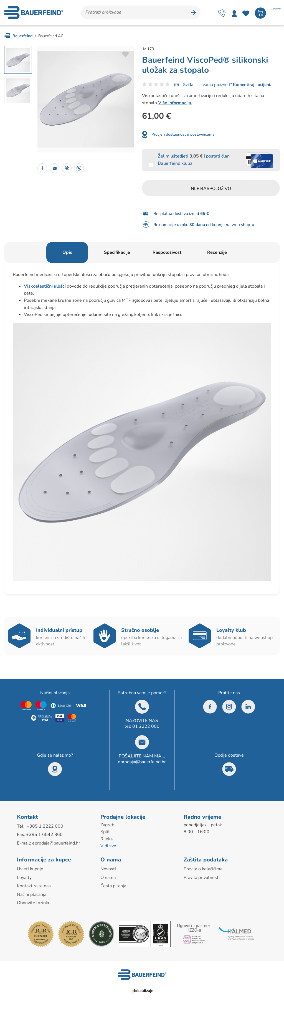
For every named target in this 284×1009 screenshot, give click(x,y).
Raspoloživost (167, 252)
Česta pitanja (113, 886)
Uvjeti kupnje (30, 869)
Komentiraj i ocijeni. (251, 84)
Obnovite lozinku (33, 903)
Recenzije (217, 252)
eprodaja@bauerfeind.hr (142, 762)
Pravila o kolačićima (203, 869)
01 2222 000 (145, 726)
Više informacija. (175, 103)
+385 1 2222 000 (45, 826)
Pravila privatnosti (202, 877)
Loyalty (24, 877)
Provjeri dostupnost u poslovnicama (183, 134)
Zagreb (107, 825)
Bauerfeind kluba (175, 163)
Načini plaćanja (31, 894)
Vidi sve (108, 846)
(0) (176, 84)
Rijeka (106, 839)
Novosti (108, 869)
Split (105, 832)
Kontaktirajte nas (34, 886)
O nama (108, 877)
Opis (67, 252)
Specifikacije (117, 252)
